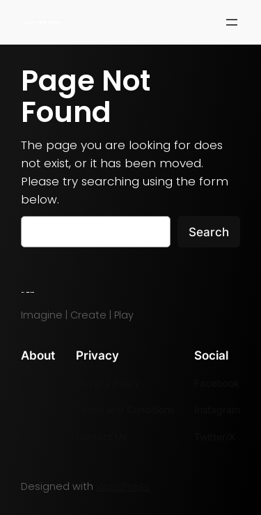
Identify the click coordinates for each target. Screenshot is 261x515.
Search (209, 232)
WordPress (123, 486)
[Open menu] (231, 22)
